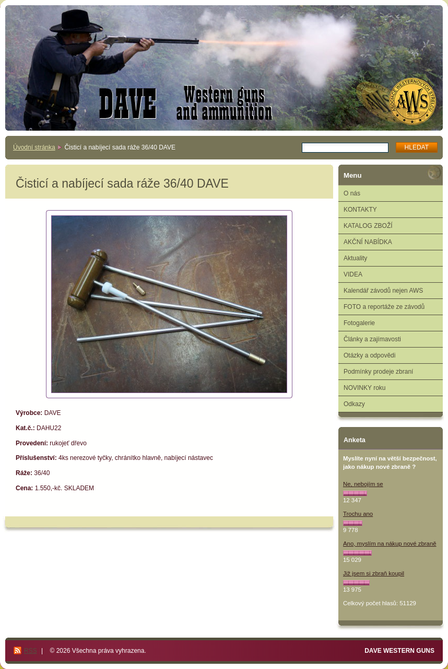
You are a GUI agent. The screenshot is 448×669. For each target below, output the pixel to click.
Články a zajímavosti (372, 339)
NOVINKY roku (364, 387)
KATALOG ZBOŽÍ (368, 225)
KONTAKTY (360, 209)
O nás (352, 193)
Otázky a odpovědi (369, 355)
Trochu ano (358, 514)
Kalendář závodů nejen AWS (383, 290)
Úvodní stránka (34, 147)
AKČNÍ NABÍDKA (368, 242)
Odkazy (354, 404)
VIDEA (353, 274)
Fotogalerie (359, 323)
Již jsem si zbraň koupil (373, 573)
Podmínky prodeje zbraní (378, 371)
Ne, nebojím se (363, 484)
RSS (30, 650)
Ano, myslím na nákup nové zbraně (390, 543)
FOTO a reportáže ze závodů (384, 306)
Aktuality (355, 258)
